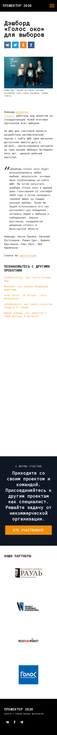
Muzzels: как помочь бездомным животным (26, 288)
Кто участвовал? (28, 530)
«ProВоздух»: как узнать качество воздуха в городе (28, 306)
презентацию (27, 255)
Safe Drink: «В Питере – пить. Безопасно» (26, 297)
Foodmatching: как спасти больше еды (27, 279)
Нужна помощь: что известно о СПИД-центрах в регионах (25, 314)
